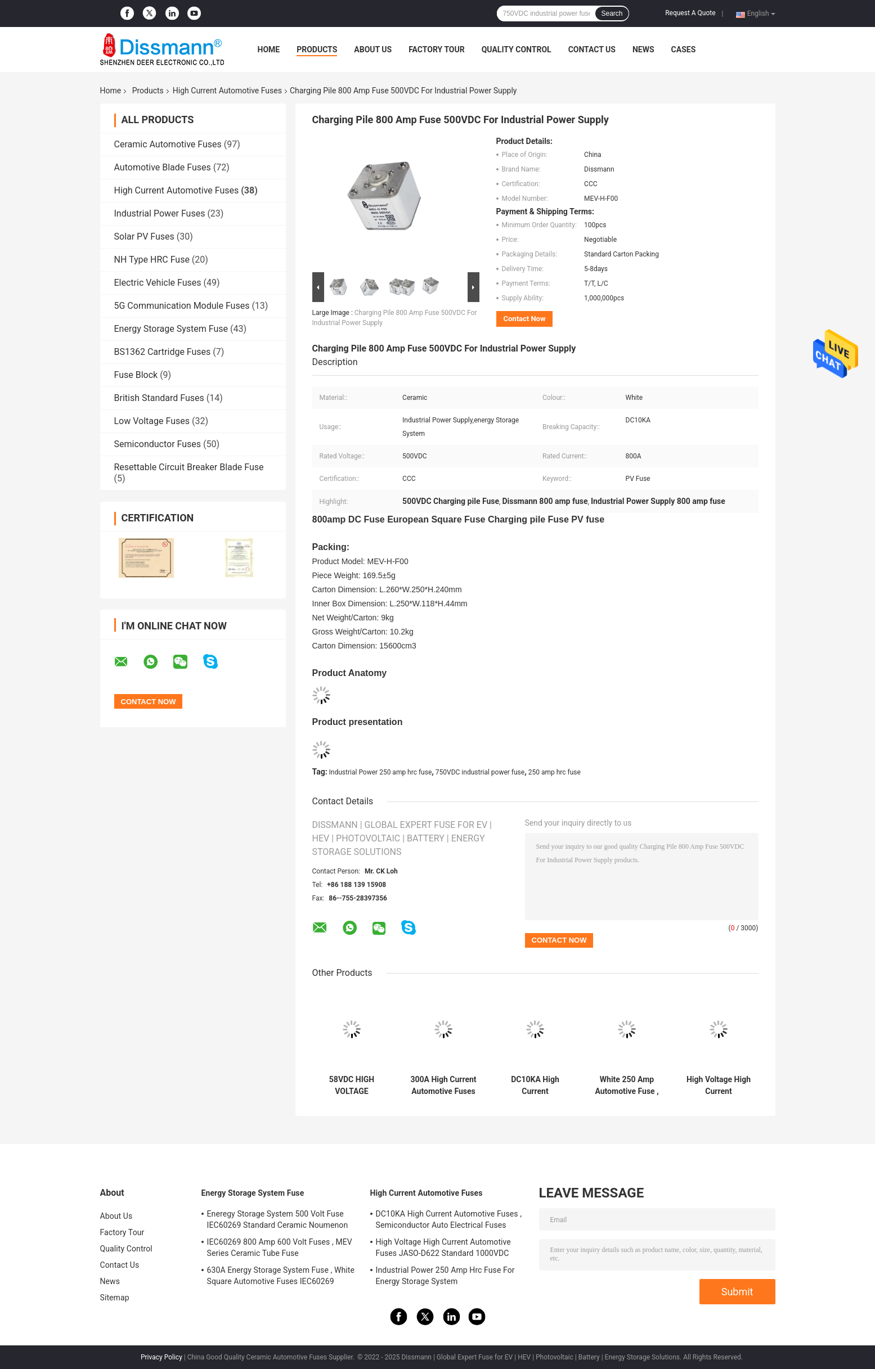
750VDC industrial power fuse (480, 772)
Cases (683, 49)
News (643, 49)
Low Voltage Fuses (152, 421)
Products (317, 49)
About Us (373, 49)
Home (269, 49)
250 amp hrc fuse (554, 772)
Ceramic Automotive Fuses (168, 144)
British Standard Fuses (159, 398)
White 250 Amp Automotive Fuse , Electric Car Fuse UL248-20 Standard (626, 1085)
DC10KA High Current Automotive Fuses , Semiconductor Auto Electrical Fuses (535, 1085)
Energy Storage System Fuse (171, 328)
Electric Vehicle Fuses (157, 282)
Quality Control (516, 49)
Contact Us (592, 49)
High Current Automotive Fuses (227, 90)
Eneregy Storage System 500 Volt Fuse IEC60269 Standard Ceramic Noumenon (277, 1219)
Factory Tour (437, 49)
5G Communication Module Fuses (182, 305)
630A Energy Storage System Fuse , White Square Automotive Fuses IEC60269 (281, 1276)
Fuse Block (136, 375)
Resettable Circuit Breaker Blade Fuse (189, 467)
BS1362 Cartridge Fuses (162, 351)
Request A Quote (690, 13)
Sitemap (114, 1297)
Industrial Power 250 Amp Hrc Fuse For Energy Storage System (445, 1276)
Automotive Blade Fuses (162, 167)
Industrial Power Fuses (159, 213)
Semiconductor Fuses (157, 444)
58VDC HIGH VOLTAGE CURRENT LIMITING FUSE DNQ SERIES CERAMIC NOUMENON (352, 1085)
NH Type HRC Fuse (152, 259)
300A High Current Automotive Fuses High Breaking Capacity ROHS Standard (443, 1085)
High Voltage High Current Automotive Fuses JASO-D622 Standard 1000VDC (718, 1085)
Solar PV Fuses (144, 236)
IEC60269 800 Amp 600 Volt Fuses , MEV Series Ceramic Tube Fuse (279, 1247)
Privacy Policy (161, 1357)
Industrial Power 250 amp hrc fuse (380, 772)
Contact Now (525, 318)
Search (611, 13)
